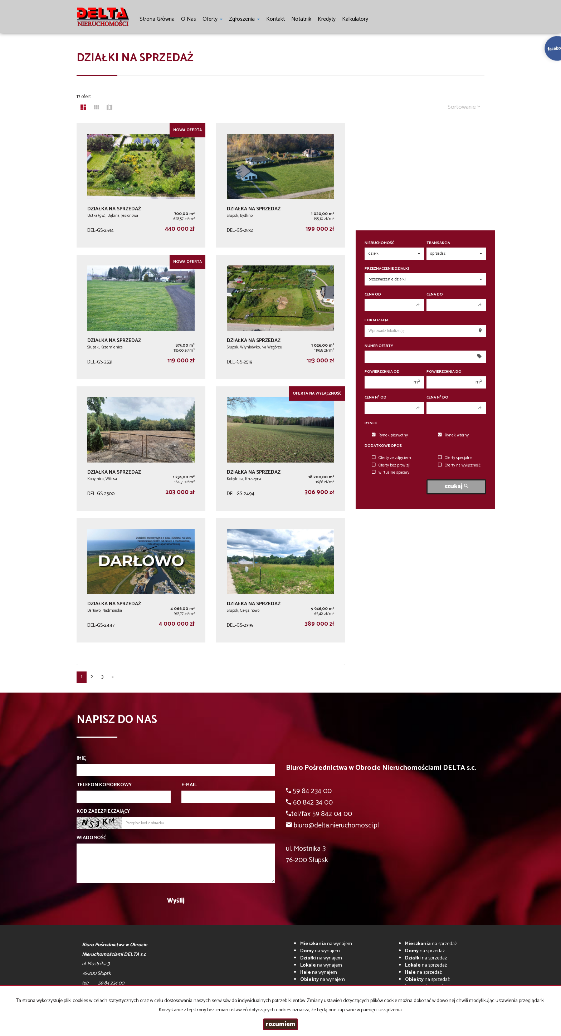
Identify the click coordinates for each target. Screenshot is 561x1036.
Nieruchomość (379, 243)
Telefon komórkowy (104, 785)
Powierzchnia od (382, 372)
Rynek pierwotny (390, 435)
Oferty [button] (213, 19)
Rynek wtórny (453, 435)
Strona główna (157, 19)
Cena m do (437, 397)
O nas (188, 19)
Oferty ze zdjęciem (391, 458)
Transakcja (438, 243)
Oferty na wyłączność (459, 465)
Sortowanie (464, 107)
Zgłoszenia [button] (244, 19)
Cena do (434, 294)
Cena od (373, 294)
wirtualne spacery (390, 472)
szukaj (456, 487)
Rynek (371, 423)
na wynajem (326, 944)
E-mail (189, 785)
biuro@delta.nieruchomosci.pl (336, 825)
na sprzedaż (431, 944)
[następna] (112, 677)
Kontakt (275, 19)
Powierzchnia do (444, 372)
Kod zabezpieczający (103, 811)
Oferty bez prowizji (391, 465)
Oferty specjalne (455, 458)
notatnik (301, 19)
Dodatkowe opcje (383, 446)
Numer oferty (379, 346)
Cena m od (375, 397)
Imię (81, 758)
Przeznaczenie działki (387, 269)
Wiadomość (91, 838)
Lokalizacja (377, 320)
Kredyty (327, 19)
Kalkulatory (355, 19)
